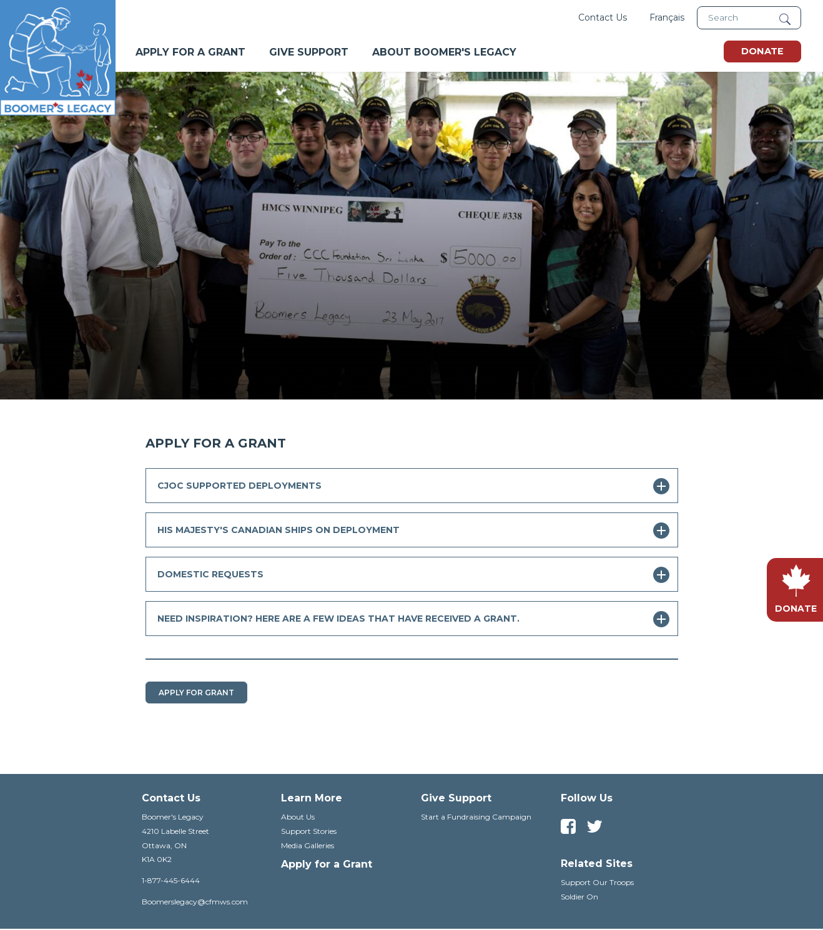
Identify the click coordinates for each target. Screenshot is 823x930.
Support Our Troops (597, 882)
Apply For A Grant (190, 52)
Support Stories (309, 831)
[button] (412, 485)
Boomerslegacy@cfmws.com (195, 901)
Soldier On (579, 896)
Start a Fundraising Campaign (476, 816)
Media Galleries (307, 845)
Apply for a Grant (326, 864)
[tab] (412, 485)
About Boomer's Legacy (444, 52)
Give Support (308, 52)
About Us (298, 816)
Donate (762, 51)
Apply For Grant (196, 692)
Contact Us (602, 17)
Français (666, 17)
